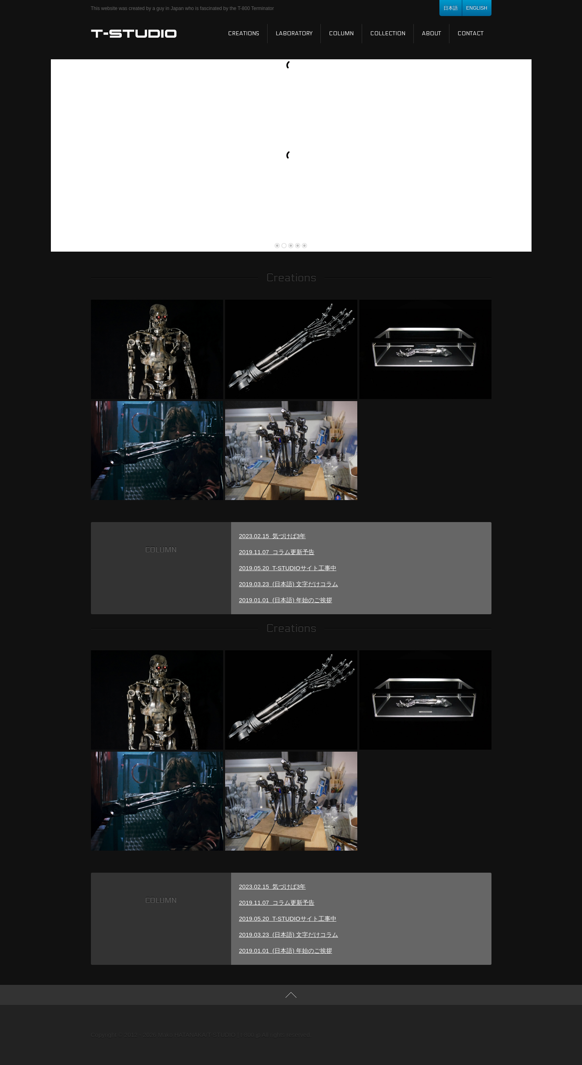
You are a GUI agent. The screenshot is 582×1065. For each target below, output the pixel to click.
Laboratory (294, 33)
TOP (291, 995)
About (431, 33)
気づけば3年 (272, 535)
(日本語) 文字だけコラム (288, 584)
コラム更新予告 (276, 552)
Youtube (465, 1035)
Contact (470, 33)
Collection (387, 33)
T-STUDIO (134, 34)
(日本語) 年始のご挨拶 (285, 600)
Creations (243, 33)
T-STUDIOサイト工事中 (287, 568)
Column (341, 33)
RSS (426, 1035)
